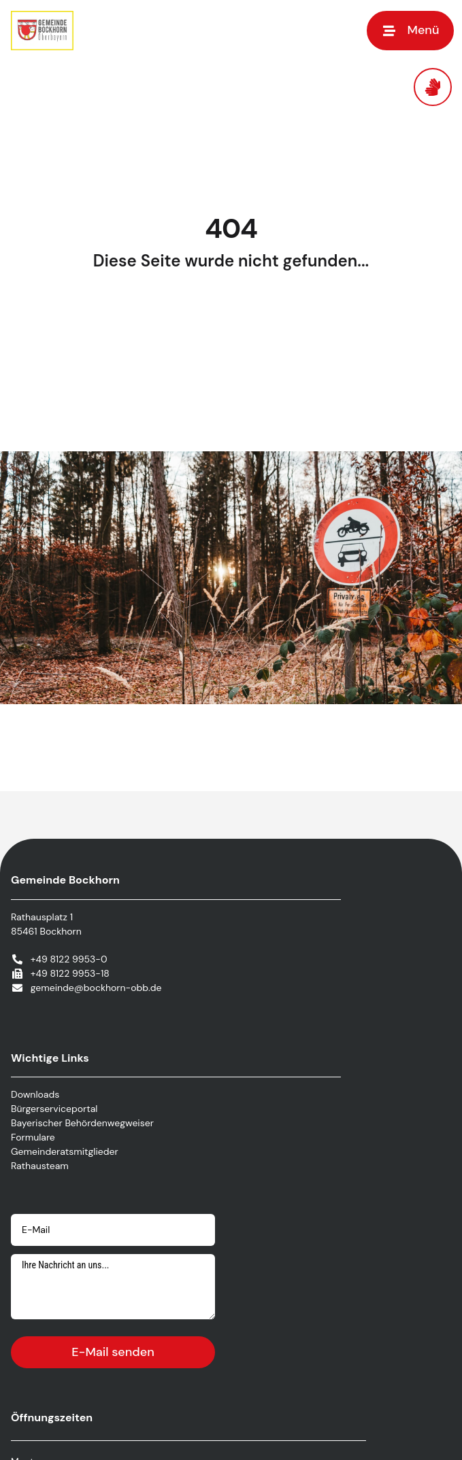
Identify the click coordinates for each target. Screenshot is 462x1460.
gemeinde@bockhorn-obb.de (96, 987)
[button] (410, 30)
